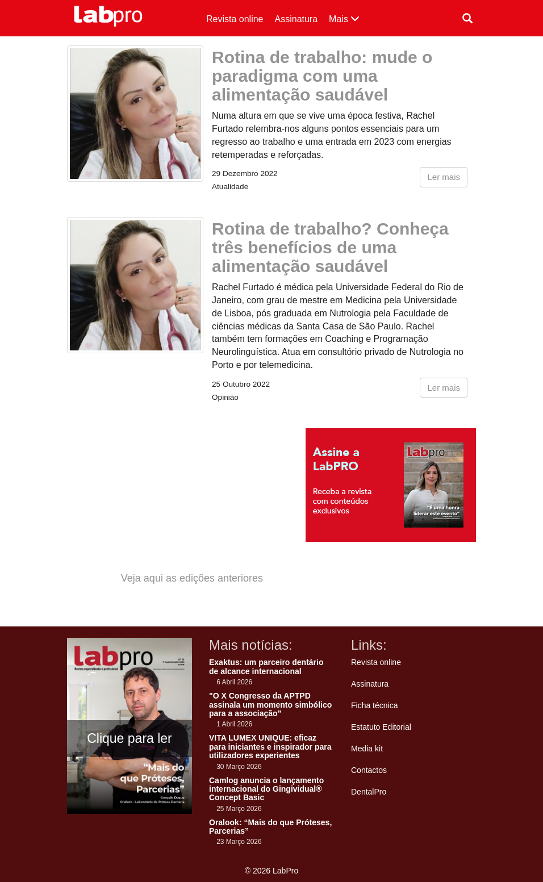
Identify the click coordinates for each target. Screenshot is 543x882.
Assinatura (296, 19)
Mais (344, 19)
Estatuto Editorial (381, 726)
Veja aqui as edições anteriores (192, 578)
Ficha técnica (374, 705)
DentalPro (368, 791)
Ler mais (443, 177)
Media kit (367, 748)
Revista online (235, 19)
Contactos (369, 770)
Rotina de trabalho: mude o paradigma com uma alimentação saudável (322, 76)
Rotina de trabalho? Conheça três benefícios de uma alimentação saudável (330, 247)
